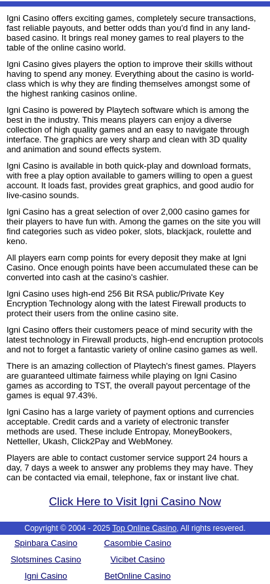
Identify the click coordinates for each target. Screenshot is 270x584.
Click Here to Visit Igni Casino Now (135, 501)
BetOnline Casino (137, 576)
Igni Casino (45, 576)
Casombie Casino (138, 543)
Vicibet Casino (138, 559)
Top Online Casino (144, 528)
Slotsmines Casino (45, 559)
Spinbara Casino (45, 543)
